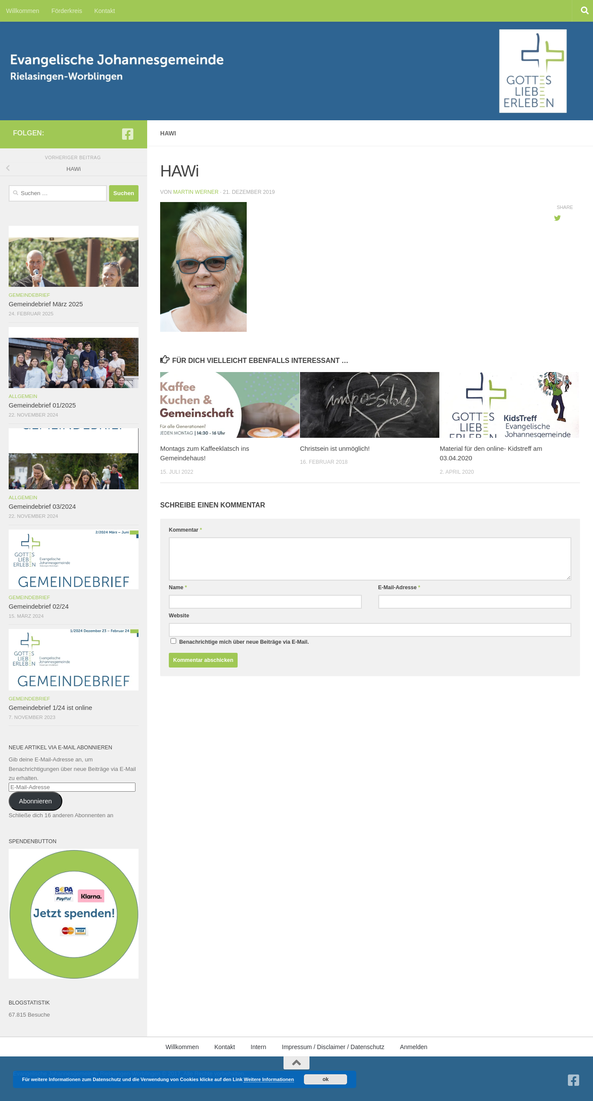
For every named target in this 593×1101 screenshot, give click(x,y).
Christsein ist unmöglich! (335, 448)
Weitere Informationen (269, 1079)
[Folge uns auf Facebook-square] (127, 134)
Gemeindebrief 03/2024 (42, 506)
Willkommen (22, 10)
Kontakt (104, 10)
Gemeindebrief (29, 295)
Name (178, 587)
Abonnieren (35, 801)
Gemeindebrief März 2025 (46, 304)
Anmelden (413, 1046)
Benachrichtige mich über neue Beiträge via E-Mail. (244, 642)
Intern (258, 1046)
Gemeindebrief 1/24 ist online (50, 707)
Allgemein (23, 396)
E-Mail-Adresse (399, 587)
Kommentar (185, 530)
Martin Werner (196, 192)
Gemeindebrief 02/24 (39, 606)
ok (325, 1079)
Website (179, 616)
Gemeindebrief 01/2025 (42, 405)
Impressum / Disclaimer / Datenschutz (333, 1046)
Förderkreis (67, 10)
